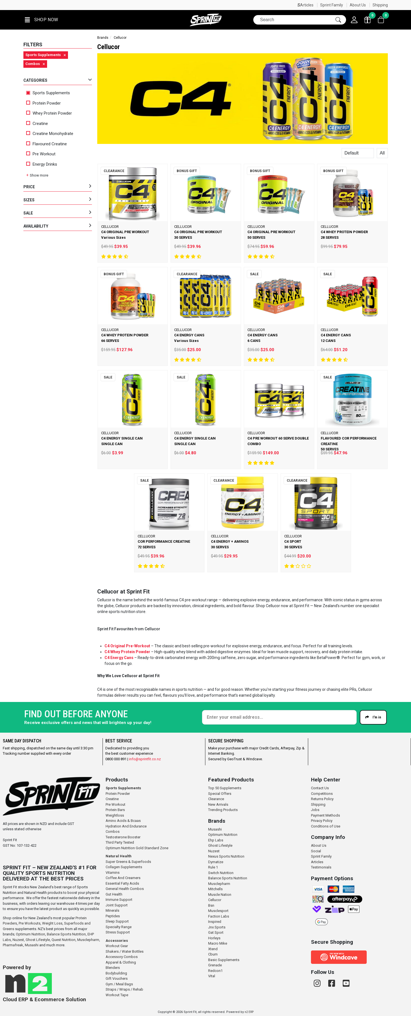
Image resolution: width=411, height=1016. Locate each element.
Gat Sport (215, 932)
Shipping (380, 5)
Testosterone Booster (123, 837)
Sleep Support (117, 921)
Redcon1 (215, 971)
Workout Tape (117, 995)
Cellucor (214, 900)
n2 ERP (249, 1011)
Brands (102, 38)
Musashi (32, 945)
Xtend (213, 949)
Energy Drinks (41, 164)
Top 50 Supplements (224, 788)
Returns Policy (322, 799)
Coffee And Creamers (123, 878)
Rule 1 (213, 867)
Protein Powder (43, 103)
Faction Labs (218, 916)
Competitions (322, 793)
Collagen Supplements (124, 867)
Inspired (214, 922)
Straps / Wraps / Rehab (124, 989)
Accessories (117, 940)
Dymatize (215, 862)
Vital (211, 976)
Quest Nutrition (64, 940)
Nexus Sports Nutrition (226, 856)
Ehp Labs (215, 840)
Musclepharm (88, 940)
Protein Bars (115, 810)
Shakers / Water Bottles (125, 951)
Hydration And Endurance (126, 826)
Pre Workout (40, 153)
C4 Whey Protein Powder (127, 652)
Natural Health (119, 856)
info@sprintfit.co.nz (145, 759)
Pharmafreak (13, 945)
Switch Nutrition (221, 873)
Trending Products (223, 810)
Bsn (211, 905)
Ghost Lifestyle (38, 940)
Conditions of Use (325, 826)
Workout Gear (117, 946)
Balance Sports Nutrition (66, 934)
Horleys (214, 938)
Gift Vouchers (117, 978)
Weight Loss (52, 923)
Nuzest (18, 940)
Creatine (37, 123)
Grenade (215, 965)
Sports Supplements (48, 92)
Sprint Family (331, 5)
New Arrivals (218, 804)
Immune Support (119, 899)
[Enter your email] (279, 717)
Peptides (113, 916)
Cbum (213, 954)
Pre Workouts (29, 923)
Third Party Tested (120, 842)
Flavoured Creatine (46, 143)
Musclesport (218, 911)
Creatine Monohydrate (49, 133)
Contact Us (320, 788)
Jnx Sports (216, 927)
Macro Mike (217, 943)
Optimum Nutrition (30, 934)
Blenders (113, 968)
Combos (113, 831)
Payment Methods (325, 815)
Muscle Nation (219, 894)
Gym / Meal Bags (119, 984)
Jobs (315, 810)
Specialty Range (119, 927)
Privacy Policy (321, 821)
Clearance (216, 799)
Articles (306, 5)
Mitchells (215, 889)
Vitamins (113, 872)
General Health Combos (125, 889)
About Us (358, 5)
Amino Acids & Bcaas (123, 821)
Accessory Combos (122, 957)
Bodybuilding (116, 973)
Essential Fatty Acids (122, 883)
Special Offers (219, 793)
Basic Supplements (223, 960)
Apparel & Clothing (121, 962)
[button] (41, 20)
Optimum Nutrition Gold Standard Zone (137, 848)
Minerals (112, 910)
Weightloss (115, 815)
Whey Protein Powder (49, 113)
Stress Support (118, 932)
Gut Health (114, 894)
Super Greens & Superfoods (128, 862)
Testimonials (321, 867)
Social (316, 851)
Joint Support (117, 905)
